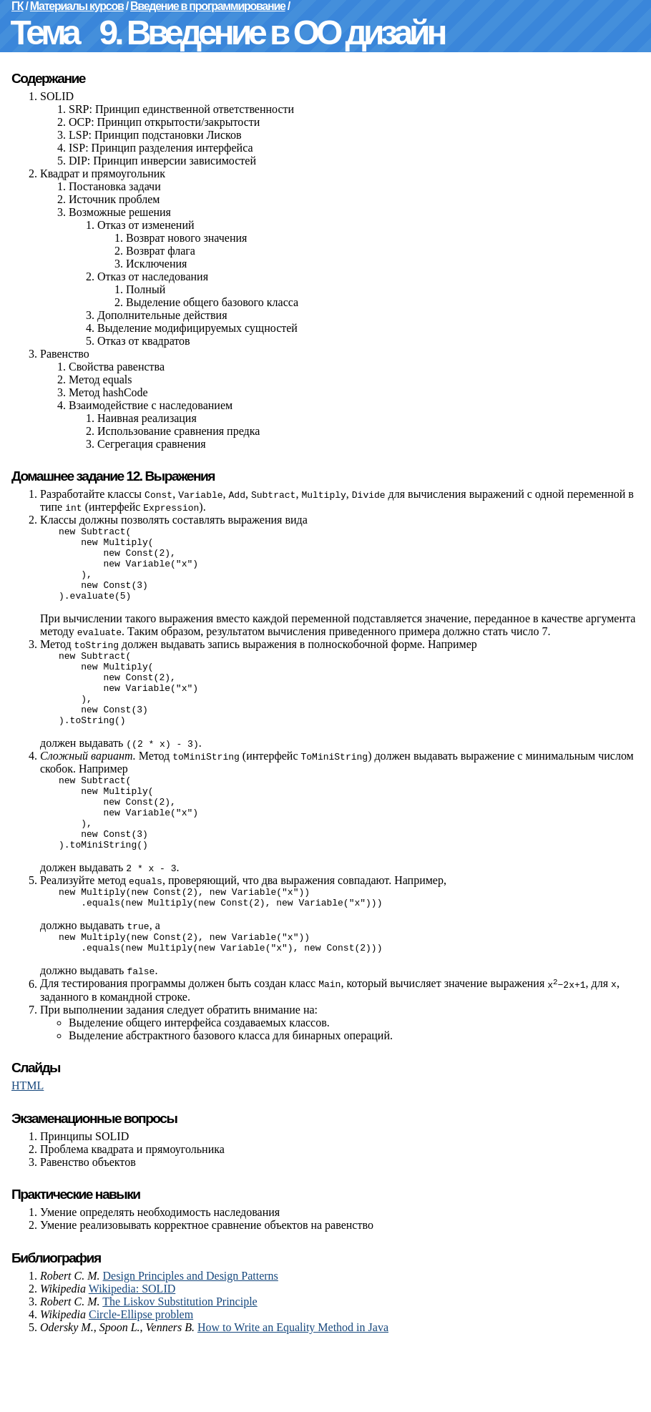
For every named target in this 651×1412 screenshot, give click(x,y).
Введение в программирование (207, 6)
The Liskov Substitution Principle (179, 1368)
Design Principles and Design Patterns (190, 1342)
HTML (27, 1152)
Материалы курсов (77, 6)
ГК (17, 6)
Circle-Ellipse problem (141, 1381)
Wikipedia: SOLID (132, 1355)
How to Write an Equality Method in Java (292, 1394)
